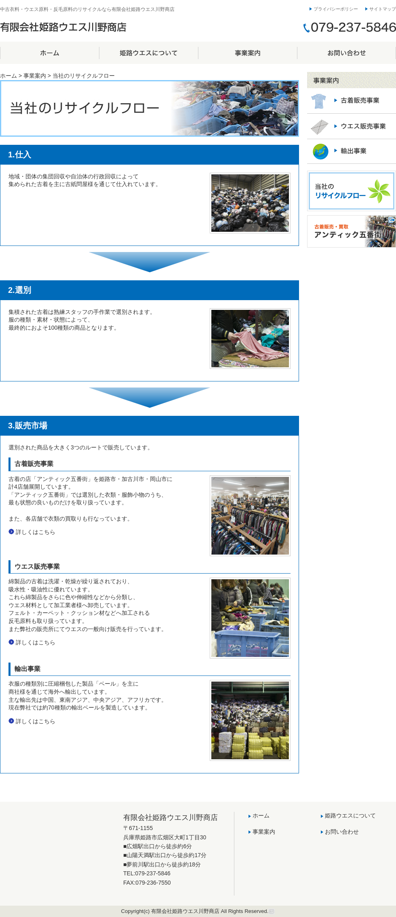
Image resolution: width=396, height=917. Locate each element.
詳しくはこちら (35, 532)
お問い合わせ (346, 53)
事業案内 (247, 53)
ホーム (49, 53)
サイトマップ (382, 8)
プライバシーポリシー (336, 8)
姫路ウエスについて (148, 53)
